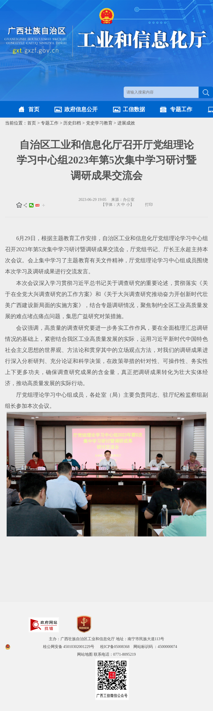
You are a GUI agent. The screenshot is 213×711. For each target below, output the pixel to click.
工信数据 (134, 109)
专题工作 (181, 109)
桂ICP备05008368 (116, 647)
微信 (31, 205)
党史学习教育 (99, 123)
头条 (37, 205)
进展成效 (126, 123)
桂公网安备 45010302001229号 (69, 647)
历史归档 (72, 123)
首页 (33, 109)
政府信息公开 (81, 109)
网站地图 (85, 654)
